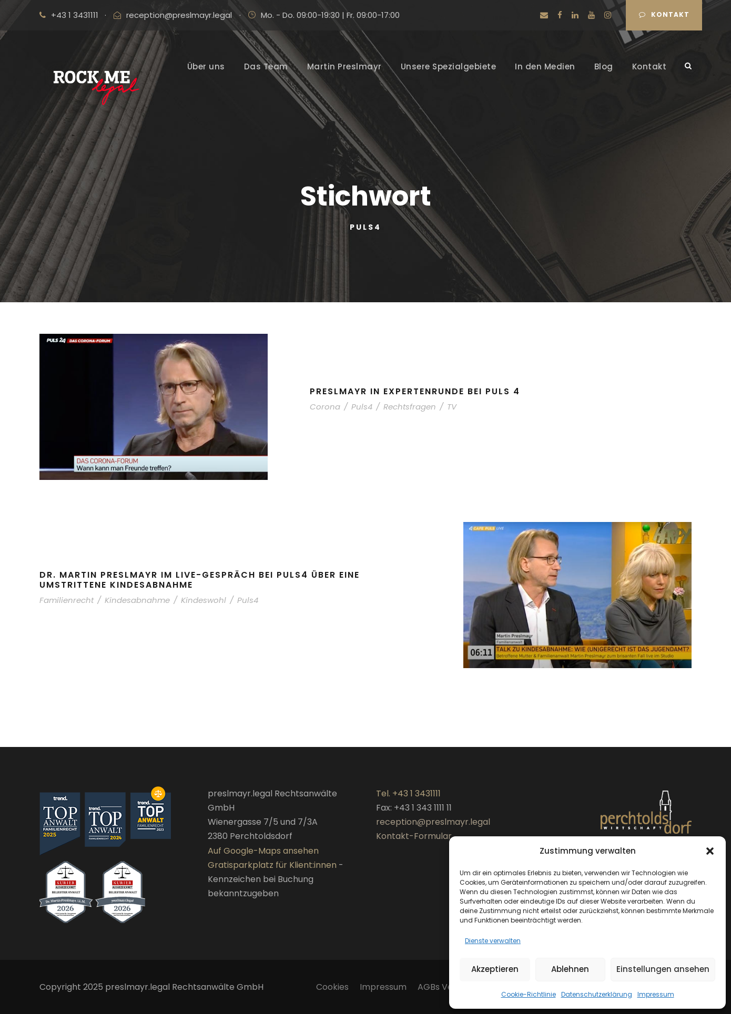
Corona (325, 406)
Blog (603, 66)
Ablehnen (570, 969)
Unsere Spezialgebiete (448, 66)
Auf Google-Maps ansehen (263, 851)
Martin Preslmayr (344, 66)
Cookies (332, 987)
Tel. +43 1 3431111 (408, 793)
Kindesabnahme (137, 600)
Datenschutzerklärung (596, 994)
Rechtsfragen (409, 406)
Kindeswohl (203, 600)
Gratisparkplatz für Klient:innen (272, 865)
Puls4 (361, 406)
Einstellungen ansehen (662, 969)
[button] (710, 851)
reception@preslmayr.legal (179, 15)
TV (451, 406)
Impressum (655, 994)
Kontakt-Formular (414, 836)
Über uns (206, 66)
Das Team (266, 66)
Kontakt (664, 14)
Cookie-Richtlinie (528, 994)
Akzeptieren (495, 969)
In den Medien (545, 66)
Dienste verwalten (493, 940)
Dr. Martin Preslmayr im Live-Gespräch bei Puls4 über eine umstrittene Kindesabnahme (199, 580)
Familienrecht (66, 600)
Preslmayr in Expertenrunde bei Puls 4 (415, 391)
